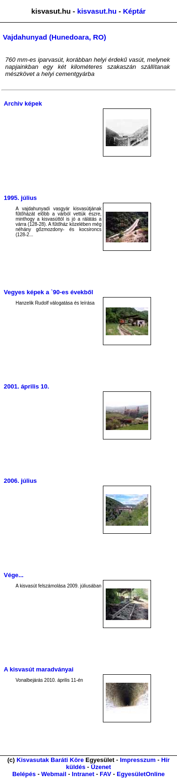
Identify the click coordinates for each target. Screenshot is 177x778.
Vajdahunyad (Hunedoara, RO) (54, 37)
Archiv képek (23, 103)
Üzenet (101, 766)
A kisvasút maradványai (39, 669)
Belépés (24, 774)
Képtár (134, 11)
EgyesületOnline (141, 774)
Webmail (53, 774)
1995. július (20, 197)
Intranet (83, 774)
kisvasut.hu (97, 11)
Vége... (14, 575)
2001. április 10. (26, 386)
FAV (105, 774)
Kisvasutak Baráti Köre (50, 759)
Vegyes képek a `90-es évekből (48, 292)
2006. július (20, 480)
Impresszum (138, 759)
